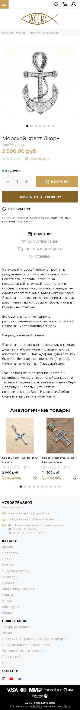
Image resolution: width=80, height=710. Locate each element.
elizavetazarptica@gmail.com (29, 513)
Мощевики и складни (18, 589)
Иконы (7, 601)
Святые (7, 613)
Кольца (7, 565)
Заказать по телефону (40, 197)
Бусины (8, 583)
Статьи (7, 663)
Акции (7, 633)
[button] (27, 126)
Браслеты (9, 577)
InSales (66, 706)
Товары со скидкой (17, 627)
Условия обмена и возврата (23, 651)
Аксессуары (11, 607)
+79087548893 (17, 502)
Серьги (7, 595)
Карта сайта (48, 702)
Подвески (10, 553)
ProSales (37, 706)
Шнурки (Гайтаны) (16, 571)
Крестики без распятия (18, 221)
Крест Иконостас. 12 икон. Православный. (59, 460)
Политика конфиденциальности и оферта (34, 639)
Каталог (23, 217)
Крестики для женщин (56, 217)
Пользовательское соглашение (26, 645)
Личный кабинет (15, 657)
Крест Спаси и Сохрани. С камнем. (19, 460)
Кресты (35, 217)
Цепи (6, 559)
